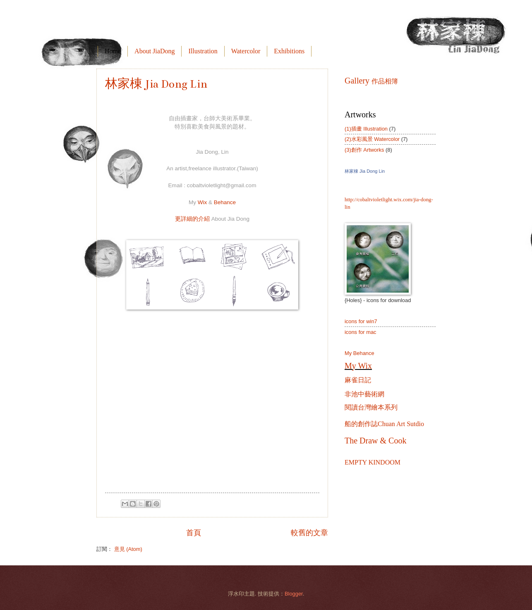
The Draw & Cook (375, 440)
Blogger (294, 594)
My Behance (359, 353)
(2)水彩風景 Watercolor (372, 139)
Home (113, 51)
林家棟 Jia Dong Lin (156, 84)
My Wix (358, 365)
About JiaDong (154, 51)
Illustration (202, 51)
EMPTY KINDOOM (372, 462)
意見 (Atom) (128, 549)
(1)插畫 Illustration (366, 129)
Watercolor (246, 51)
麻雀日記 (358, 380)
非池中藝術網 (364, 394)
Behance (225, 202)
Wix (202, 202)
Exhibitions (289, 51)
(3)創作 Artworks (364, 150)
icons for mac (360, 332)
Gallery (371, 80)
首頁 (193, 533)
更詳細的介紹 (212, 219)
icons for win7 (361, 321)
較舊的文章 (309, 533)
